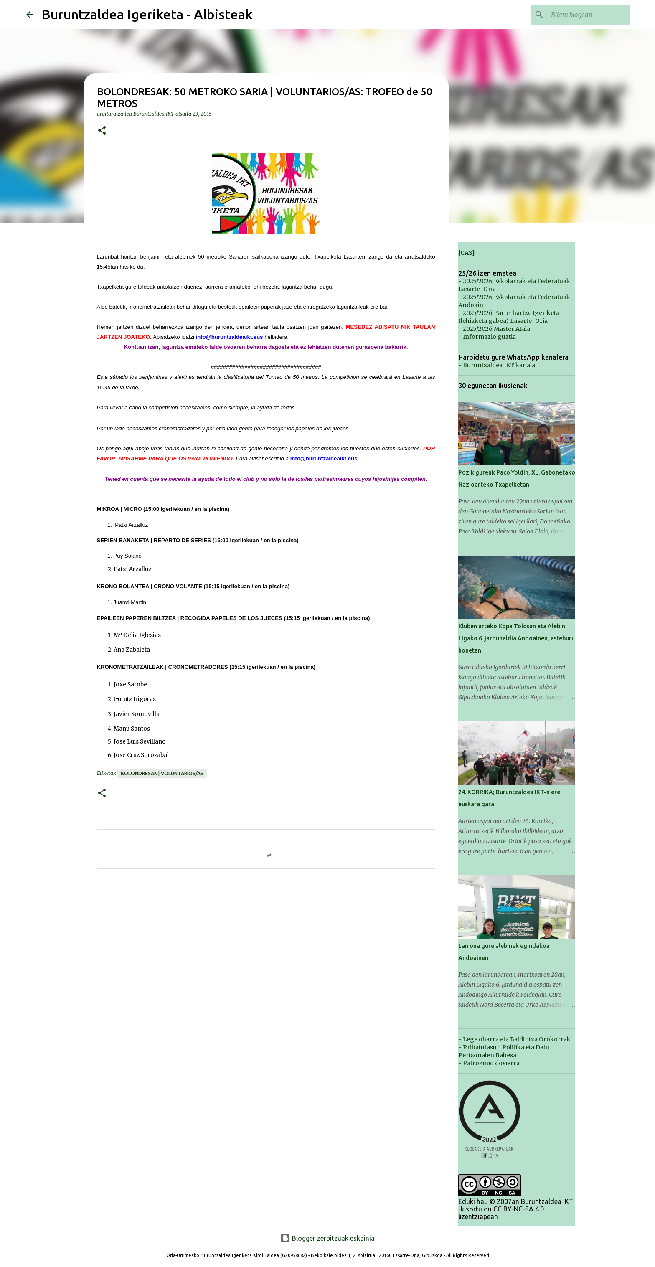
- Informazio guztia (487, 336)
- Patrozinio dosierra (489, 1063)
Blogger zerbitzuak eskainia (327, 1238)
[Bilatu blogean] (586, 15)
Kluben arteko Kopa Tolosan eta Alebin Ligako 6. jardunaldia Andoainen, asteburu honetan (516, 638)
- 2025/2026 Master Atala (494, 329)
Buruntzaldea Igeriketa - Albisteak (146, 14)
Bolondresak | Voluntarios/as (162, 773)
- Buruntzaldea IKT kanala (496, 365)
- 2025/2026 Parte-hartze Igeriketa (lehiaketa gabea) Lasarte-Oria (508, 317)
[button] (102, 131)
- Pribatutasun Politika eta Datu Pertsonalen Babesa (503, 1051)
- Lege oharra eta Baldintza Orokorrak (514, 1039)
